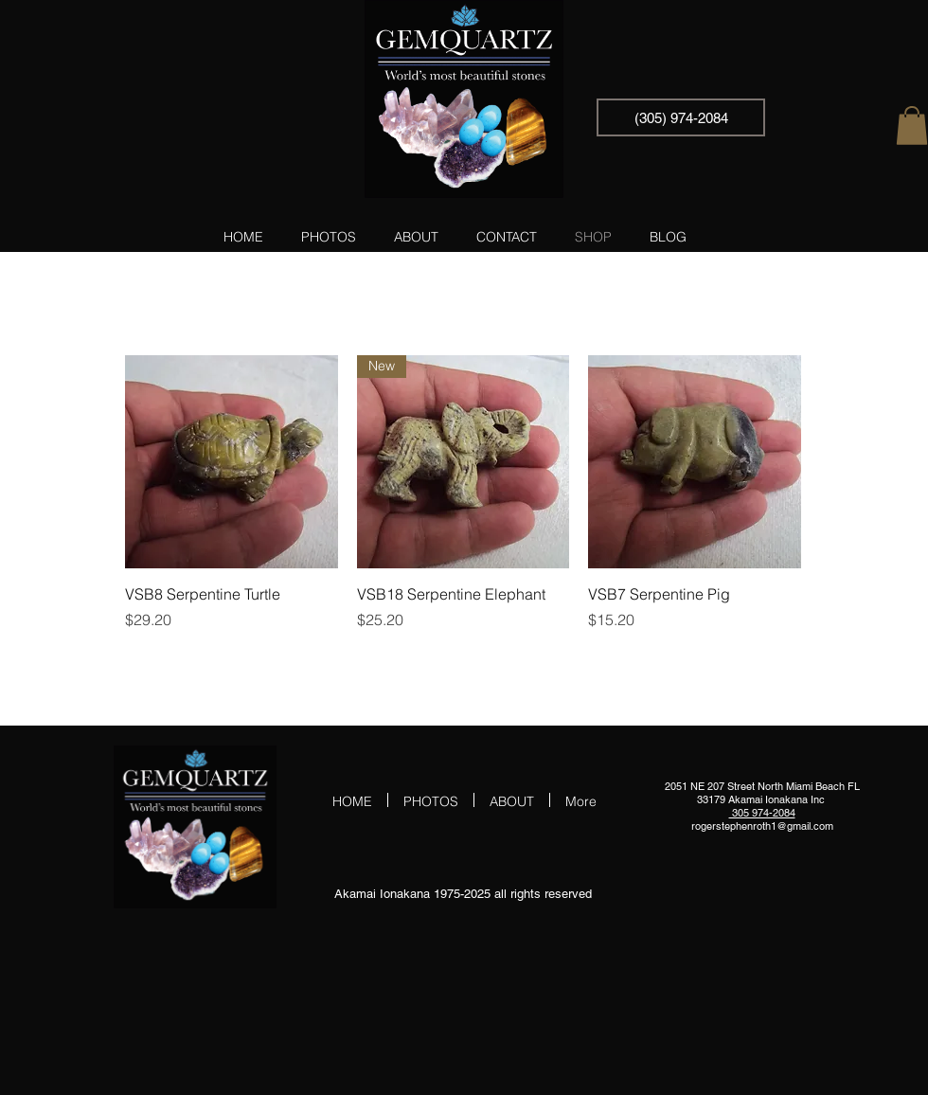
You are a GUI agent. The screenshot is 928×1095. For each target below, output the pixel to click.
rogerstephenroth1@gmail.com (762, 826)
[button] (912, 125)
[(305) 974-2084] (681, 117)
